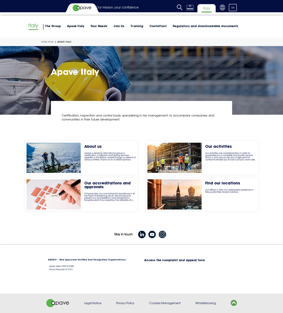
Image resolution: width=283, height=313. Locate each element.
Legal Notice (92, 303)
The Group (53, 26)
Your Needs (98, 26)
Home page (47, 41)
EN (232, 8)
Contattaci (158, 26)
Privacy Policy (125, 303)
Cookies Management (165, 303)
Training (136, 26)
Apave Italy (75, 26)
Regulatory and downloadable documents (205, 26)
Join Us (119, 26)
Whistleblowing (205, 303)
